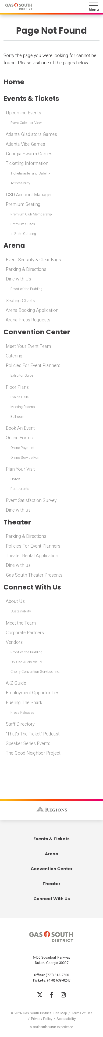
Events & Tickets (31, 98)
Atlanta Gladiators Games (31, 134)
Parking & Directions (26, 269)
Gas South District (19, 6)
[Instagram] (63, 994)
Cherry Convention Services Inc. (35, 671)
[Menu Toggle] (93, 7)
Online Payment (22, 447)
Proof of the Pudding (26, 288)
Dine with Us (18, 279)
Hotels (16, 479)
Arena (14, 245)
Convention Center (37, 332)
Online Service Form (26, 457)
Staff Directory (20, 724)
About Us (15, 601)
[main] (51, 385)
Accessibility (20, 183)
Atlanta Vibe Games (25, 144)
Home (14, 82)
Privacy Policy (41, 1018)
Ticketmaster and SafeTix (30, 173)
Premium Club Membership (31, 214)
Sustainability (21, 611)
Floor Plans (17, 387)
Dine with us (18, 510)
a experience (51, 1027)
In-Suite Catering (23, 233)
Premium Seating (23, 204)
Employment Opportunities (32, 693)
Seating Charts (20, 301)
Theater (17, 522)
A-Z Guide (16, 683)
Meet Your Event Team (28, 346)
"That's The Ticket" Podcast (33, 734)
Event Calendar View (26, 122)
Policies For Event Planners (33, 365)
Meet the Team (21, 623)
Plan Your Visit (20, 469)
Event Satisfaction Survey (31, 500)
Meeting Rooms (23, 406)
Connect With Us (32, 587)
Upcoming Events (23, 113)
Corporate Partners (25, 632)
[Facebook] (51, 994)
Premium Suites (23, 224)
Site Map (60, 1013)
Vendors (14, 642)
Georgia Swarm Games (29, 154)
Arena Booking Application (32, 310)
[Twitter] (40, 994)
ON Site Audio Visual (26, 662)
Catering (14, 356)
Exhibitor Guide (22, 375)
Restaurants (20, 488)
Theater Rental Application (32, 556)
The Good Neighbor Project (33, 753)
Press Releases (22, 712)
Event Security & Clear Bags (33, 260)
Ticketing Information (27, 163)
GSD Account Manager (29, 195)
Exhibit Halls (20, 397)
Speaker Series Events (28, 743)
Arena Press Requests (28, 320)
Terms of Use (81, 1013)
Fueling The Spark (24, 702)
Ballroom (17, 416)
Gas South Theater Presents (34, 575)
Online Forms (19, 438)
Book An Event (20, 428)
